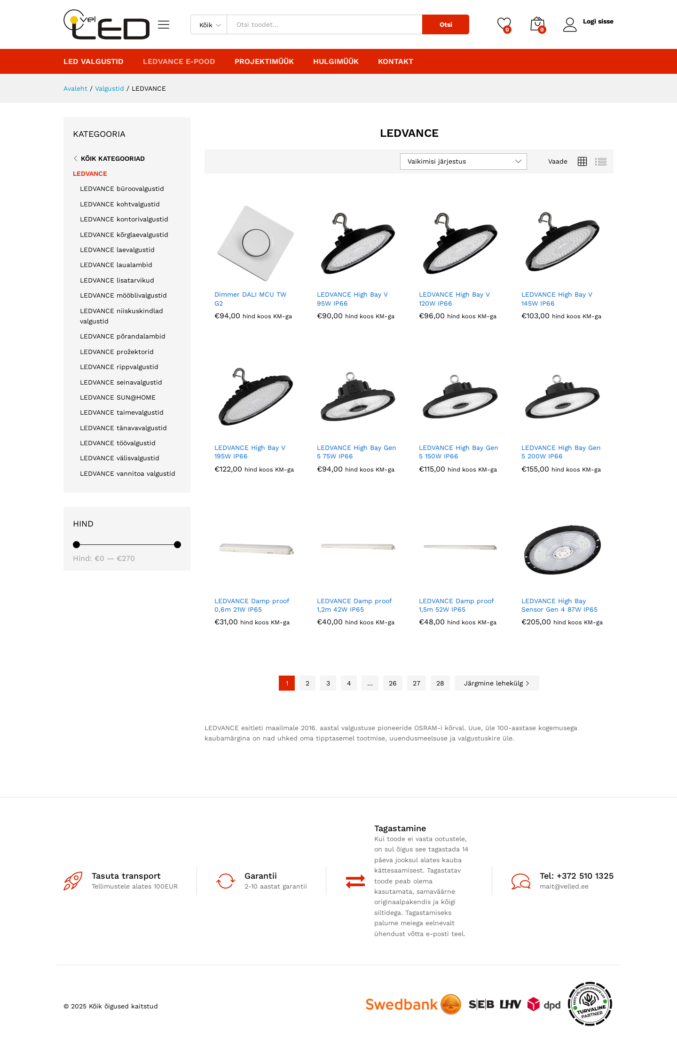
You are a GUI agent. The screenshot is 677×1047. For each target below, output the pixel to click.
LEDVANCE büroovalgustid (122, 188)
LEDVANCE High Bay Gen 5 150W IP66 (458, 452)
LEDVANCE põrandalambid (122, 336)
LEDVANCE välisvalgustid (119, 458)
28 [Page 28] (440, 683)
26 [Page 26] (393, 683)
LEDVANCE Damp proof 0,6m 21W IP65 (251, 605)
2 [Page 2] (307, 683)
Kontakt (395, 61)
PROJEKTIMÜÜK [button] (264, 61)
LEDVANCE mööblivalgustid (123, 295)
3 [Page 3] (328, 683)
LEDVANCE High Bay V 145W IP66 (556, 299)
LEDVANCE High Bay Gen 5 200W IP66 (561, 452)
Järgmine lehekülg (497, 683)
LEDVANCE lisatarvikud (117, 280)
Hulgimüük (336, 61)
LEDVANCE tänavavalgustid (123, 428)
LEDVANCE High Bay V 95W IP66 (352, 299)
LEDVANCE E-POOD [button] (179, 61)
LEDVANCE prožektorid (117, 351)
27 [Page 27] (416, 683)
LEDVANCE (90, 173)
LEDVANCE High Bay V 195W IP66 (249, 452)
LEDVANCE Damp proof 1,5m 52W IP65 (456, 605)
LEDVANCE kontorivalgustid (124, 219)
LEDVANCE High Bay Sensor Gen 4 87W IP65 (559, 605)
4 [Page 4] (349, 683)
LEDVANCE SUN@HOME (118, 397)
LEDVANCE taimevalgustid (122, 412)
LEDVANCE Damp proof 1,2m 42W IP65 (354, 605)
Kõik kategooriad (113, 158)
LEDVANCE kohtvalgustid (120, 204)
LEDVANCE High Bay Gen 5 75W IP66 (356, 452)
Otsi (446, 24)
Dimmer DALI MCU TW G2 (250, 299)
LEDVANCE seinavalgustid (121, 382)
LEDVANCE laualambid (116, 264)
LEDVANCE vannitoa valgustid (127, 473)
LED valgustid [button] (93, 61)
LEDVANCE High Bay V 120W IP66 (454, 299)
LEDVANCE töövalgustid (118, 443)
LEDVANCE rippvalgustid (119, 366)
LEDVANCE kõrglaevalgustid (124, 234)
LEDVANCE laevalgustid (117, 249)
